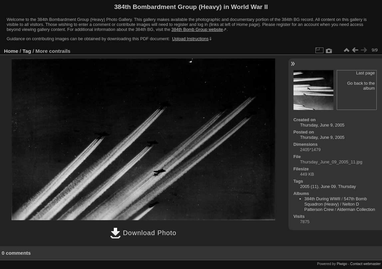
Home (11, 51)
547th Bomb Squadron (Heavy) (335, 201)
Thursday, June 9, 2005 (322, 125)
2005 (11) (309, 186)
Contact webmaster (365, 264)
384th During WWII (322, 198)
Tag (27, 51)
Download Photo (143, 232)
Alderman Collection (356, 209)
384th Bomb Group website (197, 29)
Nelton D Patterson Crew (331, 207)
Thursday (347, 186)
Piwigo (342, 264)
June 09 (328, 186)
